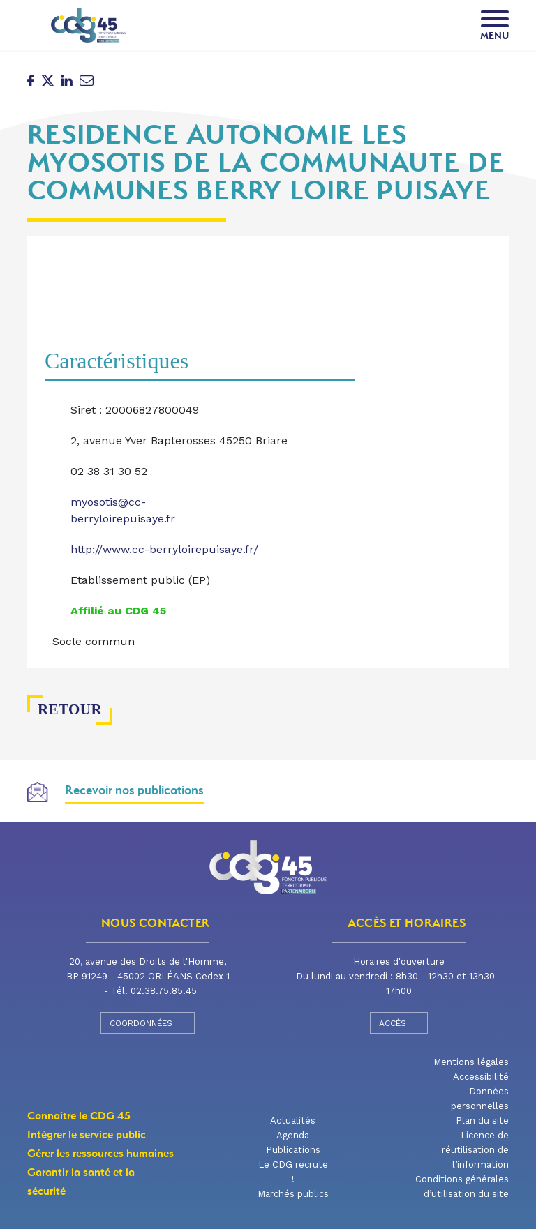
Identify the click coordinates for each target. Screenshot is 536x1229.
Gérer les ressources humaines (100, 1153)
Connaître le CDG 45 (79, 1116)
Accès (399, 1023)
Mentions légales (471, 1062)
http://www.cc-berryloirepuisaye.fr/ (164, 549)
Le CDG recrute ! (293, 1171)
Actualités (292, 1120)
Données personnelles (480, 1098)
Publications (293, 1150)
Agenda (292, 1135)
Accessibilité (481, 1076)
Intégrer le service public (86, 1135)
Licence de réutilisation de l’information (475, 1150)
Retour (64, 709)
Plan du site (482, 1120)
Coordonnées (148, 1023)
